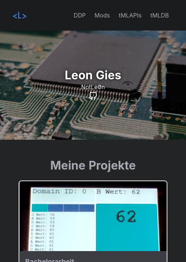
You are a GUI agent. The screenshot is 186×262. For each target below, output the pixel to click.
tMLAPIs (130, 15)
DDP (80, 15)
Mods (102, 15)
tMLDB (159, 15)
